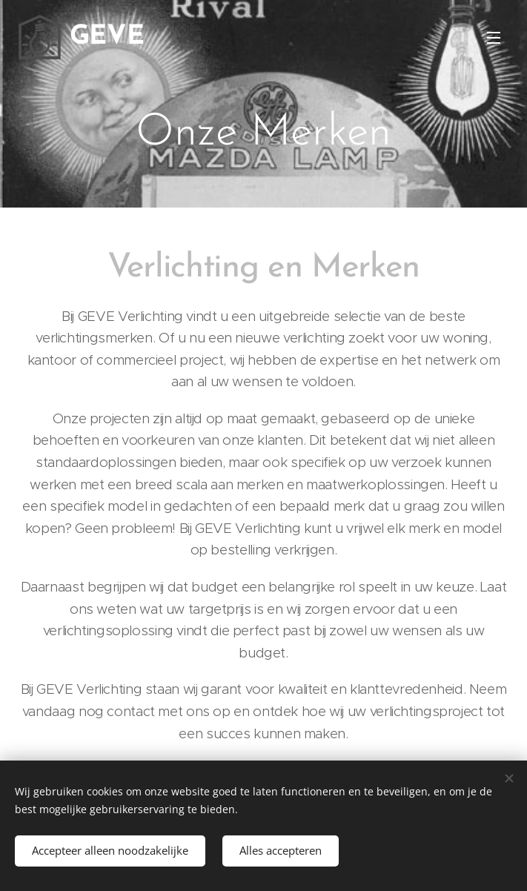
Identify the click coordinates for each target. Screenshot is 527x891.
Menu (493, 38)
